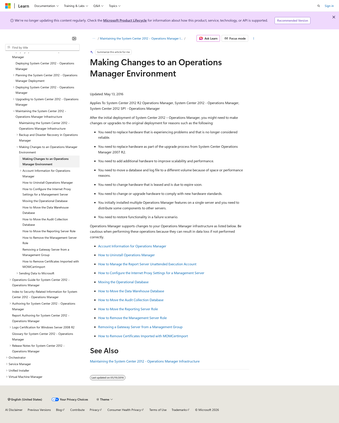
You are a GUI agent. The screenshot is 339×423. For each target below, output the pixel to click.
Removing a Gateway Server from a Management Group (140, 326)
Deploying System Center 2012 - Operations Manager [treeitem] (45, 66)
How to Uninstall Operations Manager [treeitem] (47, 182)
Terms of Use (157, 410)
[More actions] (253, 38)
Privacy (94, 410)
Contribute (77, 410)
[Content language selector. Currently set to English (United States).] (25, 399)
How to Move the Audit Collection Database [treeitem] (45, 222)
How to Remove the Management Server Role (132, 317)
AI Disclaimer (13, 410)
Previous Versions (39, 410)
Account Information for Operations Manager (132, 246)
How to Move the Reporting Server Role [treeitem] (48, 231)
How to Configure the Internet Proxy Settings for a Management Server (151, 272)
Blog (59, 410)
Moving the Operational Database (123, 282)
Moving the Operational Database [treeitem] (44, 201)
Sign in (329, 6)
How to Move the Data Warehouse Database (131, 291)
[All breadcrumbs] (94, 38)
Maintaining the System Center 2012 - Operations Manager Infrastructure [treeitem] (44, 125)
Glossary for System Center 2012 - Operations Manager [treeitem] (42, 336)
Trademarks (179, 410)
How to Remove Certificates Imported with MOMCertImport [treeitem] (50, 264)
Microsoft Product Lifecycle (125, 20)
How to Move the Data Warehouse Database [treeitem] (45, 210)
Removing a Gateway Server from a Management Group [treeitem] (45, 252)
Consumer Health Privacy (124, 410)
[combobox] (42, 47)
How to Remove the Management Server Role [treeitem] (49, 240)
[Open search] (318, 6)
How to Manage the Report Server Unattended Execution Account (147, 264)
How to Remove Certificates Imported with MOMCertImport (143, 336)
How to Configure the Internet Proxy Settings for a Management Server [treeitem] (46, 192)
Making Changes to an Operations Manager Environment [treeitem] (45, 161)
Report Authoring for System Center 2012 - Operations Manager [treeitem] (40, 318)
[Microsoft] (8, 6)
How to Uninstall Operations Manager (126, 255)
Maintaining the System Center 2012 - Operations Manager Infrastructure (142, 38)
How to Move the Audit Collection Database (130, 299)
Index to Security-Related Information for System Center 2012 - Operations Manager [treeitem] (44, 294)
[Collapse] (74, 38)
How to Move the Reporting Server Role (128, 309)
